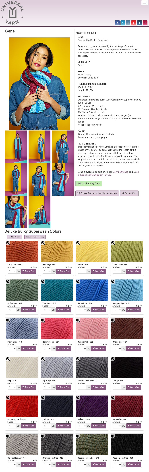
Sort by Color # (14, 237)
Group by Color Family (35, 237)
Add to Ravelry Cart (88, 183)
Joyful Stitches (120, 172)
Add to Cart (28, 271)
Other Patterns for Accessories (97, 193)
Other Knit (129, 193)
